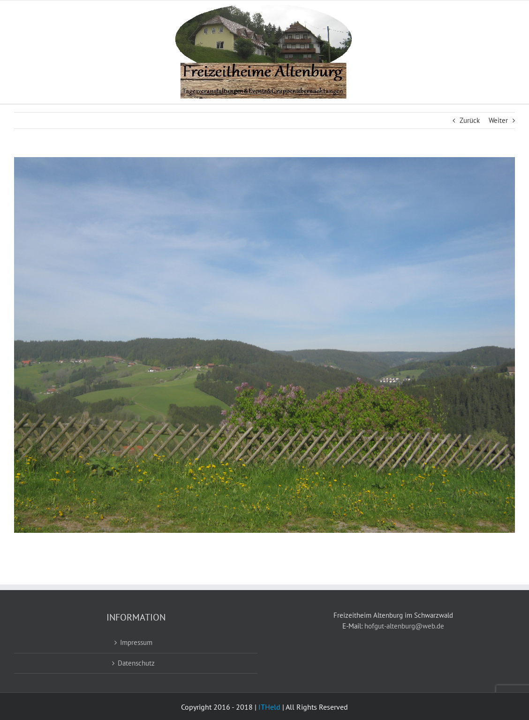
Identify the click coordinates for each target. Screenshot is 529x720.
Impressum (136, 642)
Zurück (470, 120)
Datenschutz (136, 663)
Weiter (498, 120)
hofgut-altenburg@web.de (404, 625)
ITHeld (269, 707)
